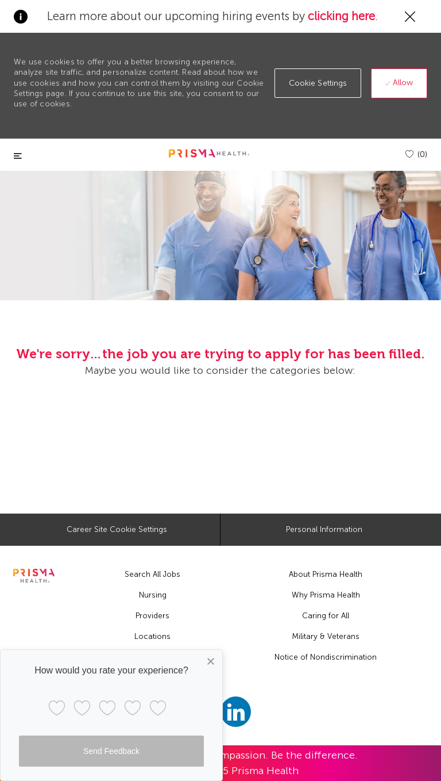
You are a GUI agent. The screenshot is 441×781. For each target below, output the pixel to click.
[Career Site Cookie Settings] (117, 530)
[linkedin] (235, 711)
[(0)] (416, 154)
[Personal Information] (324, 530)
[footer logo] (34, 576)
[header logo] (209, 153)
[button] (318, 83)
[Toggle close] (18, 156)
